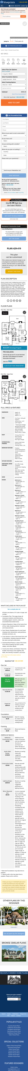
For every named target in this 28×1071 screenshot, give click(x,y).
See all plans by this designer (14, 934)
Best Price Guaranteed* (19, 94)
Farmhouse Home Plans (14, 1031)
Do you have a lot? (7, 138)
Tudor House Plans (14, 1035)
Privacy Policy (21, 192)
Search (4, 1014)
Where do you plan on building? (11, 149)
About (13, 1015)
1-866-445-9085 (23, 2)
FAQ (8, 1015)
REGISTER (17, 6)
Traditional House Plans (14, 1033)
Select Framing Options (9, 82)
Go (19, 999)
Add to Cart (14, 102)
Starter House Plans (13, 1054)
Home (2, 50)
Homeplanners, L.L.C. (14, 1069)
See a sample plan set (14, 609)
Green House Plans (14, 1049)
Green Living (14, 1067)
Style (6, 50)
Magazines (23, 1014)
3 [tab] (15, 40)
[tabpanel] (14, 29)
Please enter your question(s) (10, 158)
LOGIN (23, 6)
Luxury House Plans (13, 1051)
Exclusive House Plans (14, 1047)
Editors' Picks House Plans (14, 1045)
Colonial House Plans (14, 50)
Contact (18, 1015)
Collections (15, 1014)
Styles (9, 1014)
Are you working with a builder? (11, 144)
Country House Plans (14, 1026)
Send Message (14, 175)
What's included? (6, 71)
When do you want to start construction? (13, 133)
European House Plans (14, 1029)
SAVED (11, 6)
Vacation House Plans (14, 1056)
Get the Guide (14, 238)
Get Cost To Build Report (14, 216)
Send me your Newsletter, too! (12, 170)
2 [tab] (13, 40)
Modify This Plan (14, 271)
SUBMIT (23, 16)
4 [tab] (17, 40)
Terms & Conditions (15, 12)
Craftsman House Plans (14, 1027)
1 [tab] (10, 40)
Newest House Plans (14, 1053)
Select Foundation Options (10, 77)
